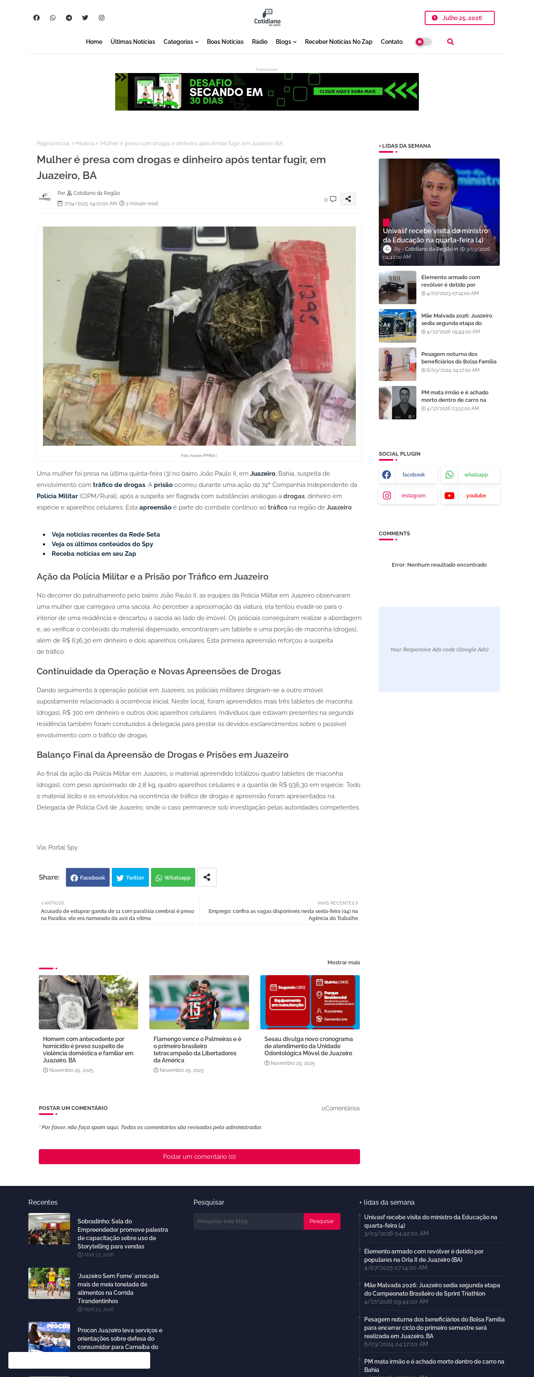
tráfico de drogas (119, 485)
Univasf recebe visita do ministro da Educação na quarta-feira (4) (430, 1221)
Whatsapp (177, 878)
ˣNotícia (85, 143)
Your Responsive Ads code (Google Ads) (439, 649)
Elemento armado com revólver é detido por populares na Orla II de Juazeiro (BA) (450, 288)
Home (94, 41)
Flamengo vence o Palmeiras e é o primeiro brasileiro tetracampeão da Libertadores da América (197, 1050)
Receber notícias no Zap (339, 41)
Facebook (92, 878)
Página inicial (53, 143)
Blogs (283, 41)
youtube (476, 496)
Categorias (178, 41)
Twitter (135, 878)
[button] (450, 41)
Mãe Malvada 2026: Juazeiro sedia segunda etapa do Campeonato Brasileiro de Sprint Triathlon (456, 327)
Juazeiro (262, 473)
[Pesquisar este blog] (249, 1221)
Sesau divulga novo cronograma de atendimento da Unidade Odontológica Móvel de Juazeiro (308, 1046)
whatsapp (476, 475)
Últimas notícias (133, 41)
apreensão (155, 507)
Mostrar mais (343, 962)
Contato (392, 41)
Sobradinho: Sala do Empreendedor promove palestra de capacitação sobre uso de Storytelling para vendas (123, 1234)
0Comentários (341, 1108)
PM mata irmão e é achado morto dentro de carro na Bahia (455, 400)
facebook (414, 475)
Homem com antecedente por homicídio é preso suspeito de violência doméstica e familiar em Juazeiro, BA (88, 1050)
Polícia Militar (57, 496)
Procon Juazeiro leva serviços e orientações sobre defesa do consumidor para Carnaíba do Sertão (120, 1343)
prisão (163, 485)
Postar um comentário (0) (199, 1156)
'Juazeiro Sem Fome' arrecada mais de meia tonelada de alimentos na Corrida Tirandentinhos (118, 1288)
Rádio (259, 41)
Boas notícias (225, 41)
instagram (414, 496)
